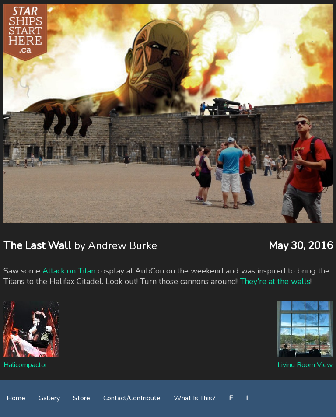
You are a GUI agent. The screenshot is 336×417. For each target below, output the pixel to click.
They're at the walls (275, 281)
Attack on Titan (68, 271)
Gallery (49, 398)
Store (81, 398)
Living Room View (304, 365)
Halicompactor (25, 365)
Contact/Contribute (132, 398)
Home (16, 398)
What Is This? (195, 398)
